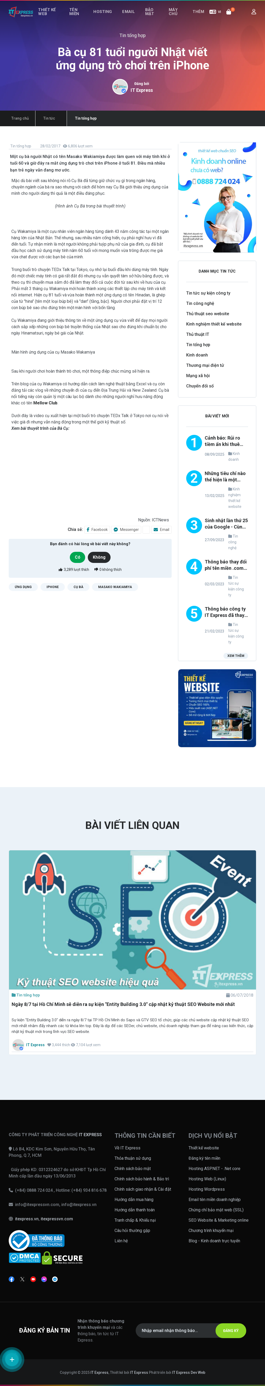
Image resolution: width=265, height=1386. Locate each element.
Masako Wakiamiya (115, 587)
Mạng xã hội (198, 375)
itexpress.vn (27, 1218)
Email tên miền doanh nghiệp (215, 1199)
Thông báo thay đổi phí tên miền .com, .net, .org (226, 565)
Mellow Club (45, 402)
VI (215, 18)
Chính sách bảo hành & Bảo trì (142, 1178)
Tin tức (41, 118)
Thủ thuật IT (197, 334)
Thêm (200, 18)
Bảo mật (148, 17)
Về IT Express (127, 1147)
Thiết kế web (48, 17)
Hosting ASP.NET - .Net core (214, 1168)
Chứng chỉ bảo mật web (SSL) (216, 1209)
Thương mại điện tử (205, 365)
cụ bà (78, 587)
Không (101, 557)
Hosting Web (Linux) (207, 1178)
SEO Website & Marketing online (219, 1220)
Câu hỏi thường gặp (132, 1230)
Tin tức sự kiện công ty (208, 293)
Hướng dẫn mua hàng (134, 1199)
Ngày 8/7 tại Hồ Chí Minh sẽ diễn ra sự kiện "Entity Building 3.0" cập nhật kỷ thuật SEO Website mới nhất (123, 1004)
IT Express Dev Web (188, 1372)
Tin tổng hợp (20, 146)
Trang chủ (17, 118)
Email (131, 18)
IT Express (142, 90)
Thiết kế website (204, 1147)
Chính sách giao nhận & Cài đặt (143, 1189)
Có (76, 557)
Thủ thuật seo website (207, 313)
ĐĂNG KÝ (226, 1331)
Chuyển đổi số (200, 386)
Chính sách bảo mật (133, 1168)
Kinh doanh (197, 355)
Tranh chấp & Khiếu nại (135, 1220)
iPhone (53, 587)
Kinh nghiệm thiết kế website (213, 324)
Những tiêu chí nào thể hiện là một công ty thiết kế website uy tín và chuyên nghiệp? (225, 477)
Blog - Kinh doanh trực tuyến (214, 1240)
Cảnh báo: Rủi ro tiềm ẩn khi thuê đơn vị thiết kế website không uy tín (224, 441)
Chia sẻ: (75, 529)
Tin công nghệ (200, 303)
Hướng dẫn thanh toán (135, 1209)
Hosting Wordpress (207, 1189)
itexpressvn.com (57, 1218)
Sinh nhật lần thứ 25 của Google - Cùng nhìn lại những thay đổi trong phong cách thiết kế (226, 524)
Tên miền (78, 17)
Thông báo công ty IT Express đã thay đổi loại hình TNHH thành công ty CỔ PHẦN (225, 612)
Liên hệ (121, 1240)
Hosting (108, 18)
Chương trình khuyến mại (211, 1230)
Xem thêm (235, 657)
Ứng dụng (23, 587)
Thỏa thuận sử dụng (133, 1158)
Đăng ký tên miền (204, 1158)
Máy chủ (173, 17)
